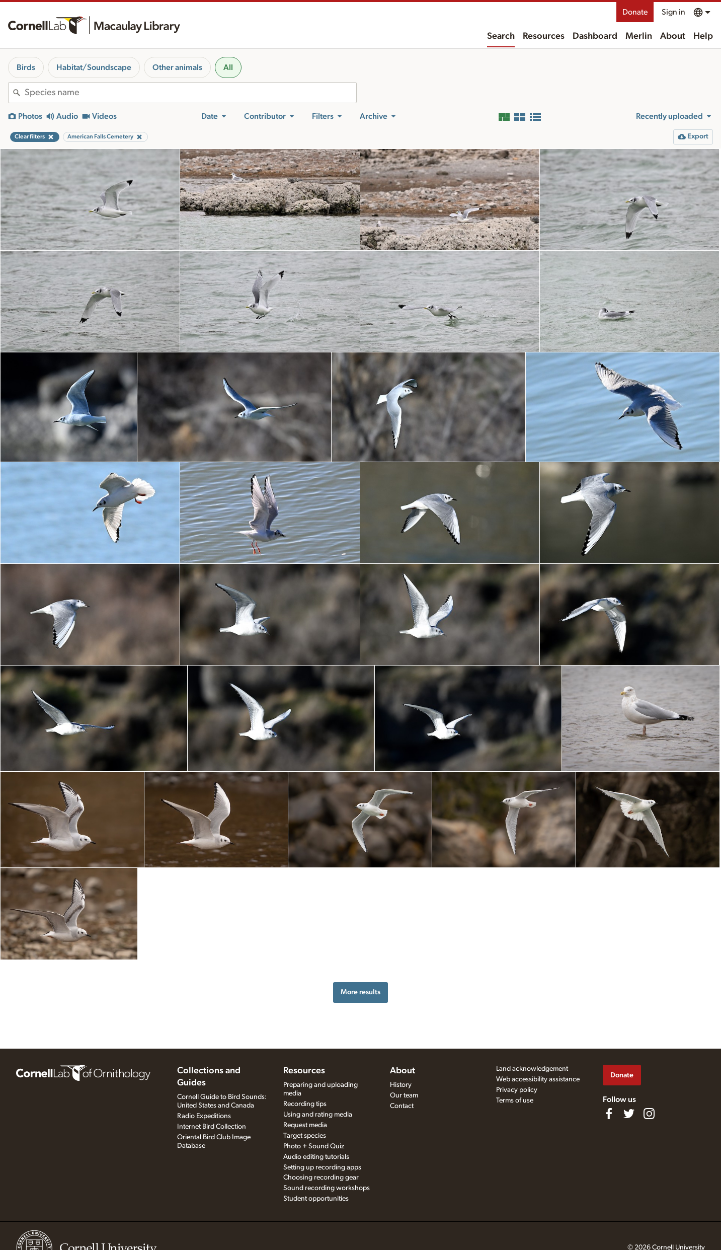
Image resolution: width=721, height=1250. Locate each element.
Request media (305, 1125)
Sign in (673, 12)
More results (360, 992)
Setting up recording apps (322, 1167)
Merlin (638, 36)
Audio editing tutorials (316, 1156)
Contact (402, 1106)
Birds (26, 67)
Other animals (177, 67)
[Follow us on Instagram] (649, 1114)
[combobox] (190, 93)
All (228, 67)
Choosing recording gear (321, 1177)
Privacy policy (516, 1089)
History (401, 1084)
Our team (404, 1095)
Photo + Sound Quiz (313, 1146)
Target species (304, 1135)
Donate (635, 12)
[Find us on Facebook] (609, 1114)
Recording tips (305, 1104)
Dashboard (595, 36)
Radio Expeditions (204, 1116)
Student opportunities (316, 1198)
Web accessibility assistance (538, 1079)
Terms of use (514, 1100)
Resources (544, 36)
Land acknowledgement (532, 1068)
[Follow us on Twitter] (629, 1114)
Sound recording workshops (326, 1188)
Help (703, 36)
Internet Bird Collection (211, 1126)
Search (501, 36)
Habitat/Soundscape (93, 67)
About (672, 36)
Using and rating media (317, 1114)
